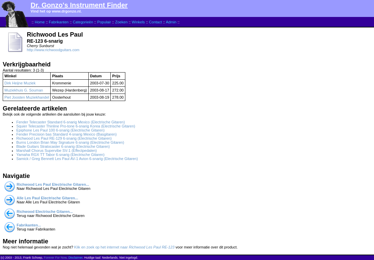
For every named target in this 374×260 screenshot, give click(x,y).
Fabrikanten (59, 22)
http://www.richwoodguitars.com (53, 50)
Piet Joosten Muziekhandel (26, 97)
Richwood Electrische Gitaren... (45, 211)
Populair (104, 22)
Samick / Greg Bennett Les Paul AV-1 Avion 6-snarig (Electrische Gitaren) (77, 159)
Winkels (138, 22)
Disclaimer (75, 257)
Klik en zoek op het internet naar (124, 247)
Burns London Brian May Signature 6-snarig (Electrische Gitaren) (70, 142)
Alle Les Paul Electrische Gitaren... (47, 198)
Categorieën (83, 22)
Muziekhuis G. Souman (23, 90)
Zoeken (121, 22)
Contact (155, 22)
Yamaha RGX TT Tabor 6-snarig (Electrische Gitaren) (60, 155)
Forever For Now (55, 257)
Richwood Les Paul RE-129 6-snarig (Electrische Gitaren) (64, 138)
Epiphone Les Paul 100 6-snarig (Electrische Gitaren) (60, 130)
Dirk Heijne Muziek (20, 83)
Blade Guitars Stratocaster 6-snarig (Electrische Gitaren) (63, 146)
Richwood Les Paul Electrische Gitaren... (53, 184)
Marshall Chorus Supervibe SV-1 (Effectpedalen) (56, 150)
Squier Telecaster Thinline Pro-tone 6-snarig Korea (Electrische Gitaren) (75, 126)
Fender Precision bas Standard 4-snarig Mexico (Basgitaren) (66, 134)
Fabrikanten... (29, 225)
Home (39, 22)
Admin (171, 22)
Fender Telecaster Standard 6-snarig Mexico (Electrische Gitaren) (70, 122)
